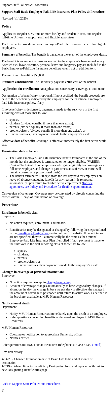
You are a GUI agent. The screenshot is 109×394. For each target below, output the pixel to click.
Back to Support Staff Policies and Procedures (31, 383)
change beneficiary (58, 282)
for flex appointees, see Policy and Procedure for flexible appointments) (51, 184)
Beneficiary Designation (33, 233)
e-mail (96, 344)
